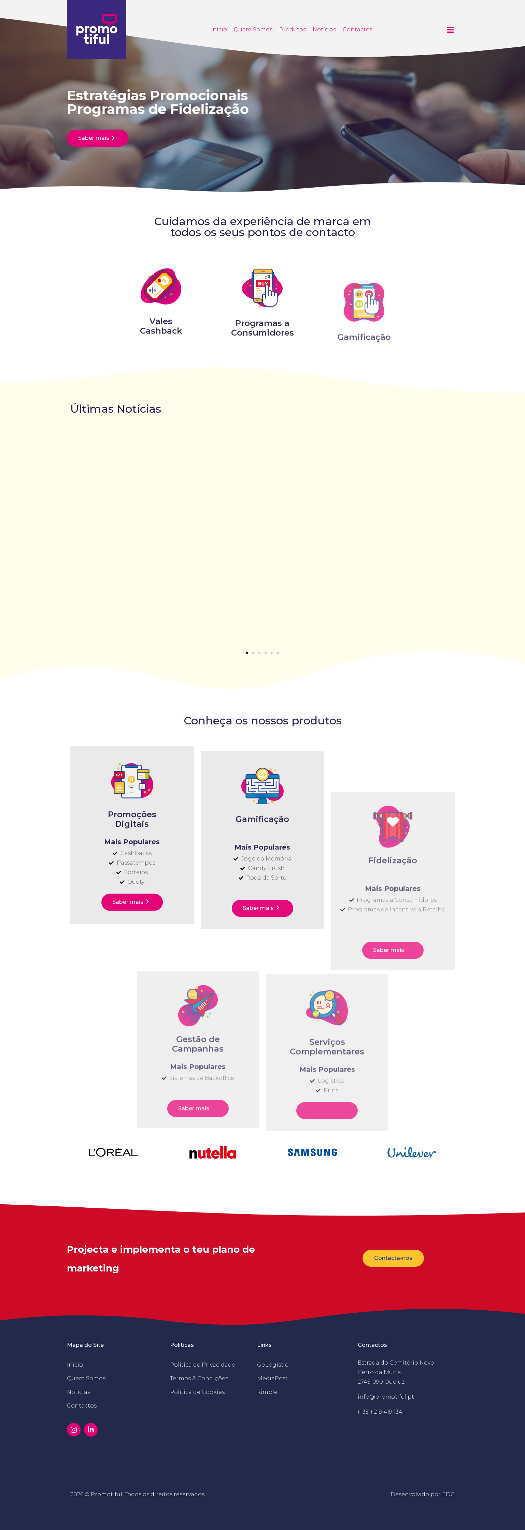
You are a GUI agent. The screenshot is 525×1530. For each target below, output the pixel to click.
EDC (448, 1494)
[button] (247, 653)
